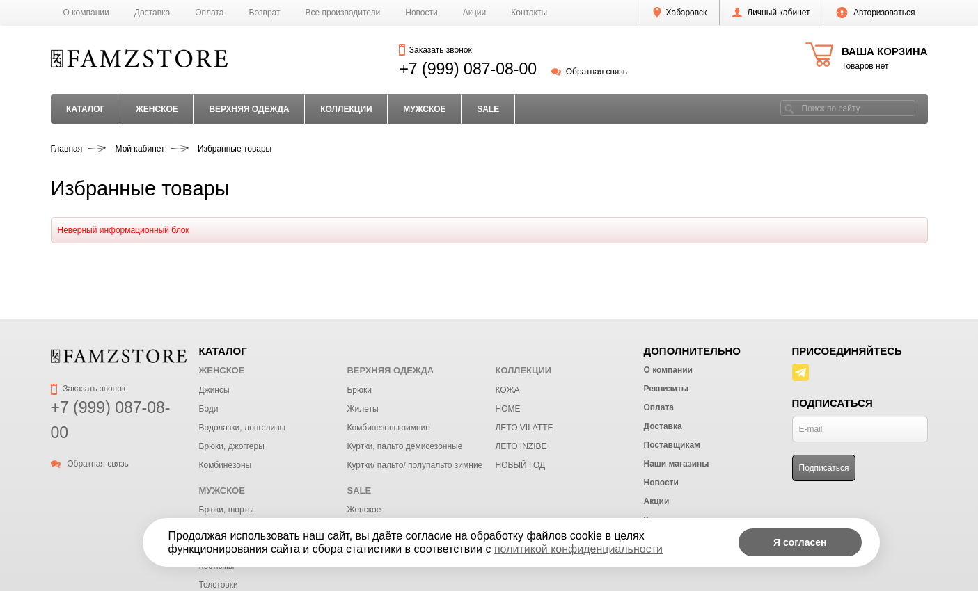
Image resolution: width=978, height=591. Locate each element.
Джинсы (214, 390)
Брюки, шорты (226, 510)
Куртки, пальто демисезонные (404, 446)
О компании (86, 12)
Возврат (265, 12)
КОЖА (507, 390)
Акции (475, 12)
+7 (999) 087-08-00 (468, 69)
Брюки (359, 390)
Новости (421, 12)
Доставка (152, 12)
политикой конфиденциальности (578, 549)
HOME (507, 409)
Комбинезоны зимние (388, 427)
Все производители (343, 12)
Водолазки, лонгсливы (242, 427)
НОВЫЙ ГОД (520, 465)
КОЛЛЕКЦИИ (346, 109)
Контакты (529, 12)
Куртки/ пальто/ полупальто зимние (414, 465)
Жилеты (362, 409)
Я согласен (799, 542)
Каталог (85, 109)
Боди (209, 409)
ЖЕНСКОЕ (157, 109)
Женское (364, 510)
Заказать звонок (435, 50)
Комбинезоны (225, 465)
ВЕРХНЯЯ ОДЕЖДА (249, 109)
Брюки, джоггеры (232, 446)
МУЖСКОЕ (424, 109)
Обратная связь (589, 71)
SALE (488, 109)
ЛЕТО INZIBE (520, 446)
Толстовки (218, 585)
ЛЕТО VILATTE (524, 427)
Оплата (209, 12)
